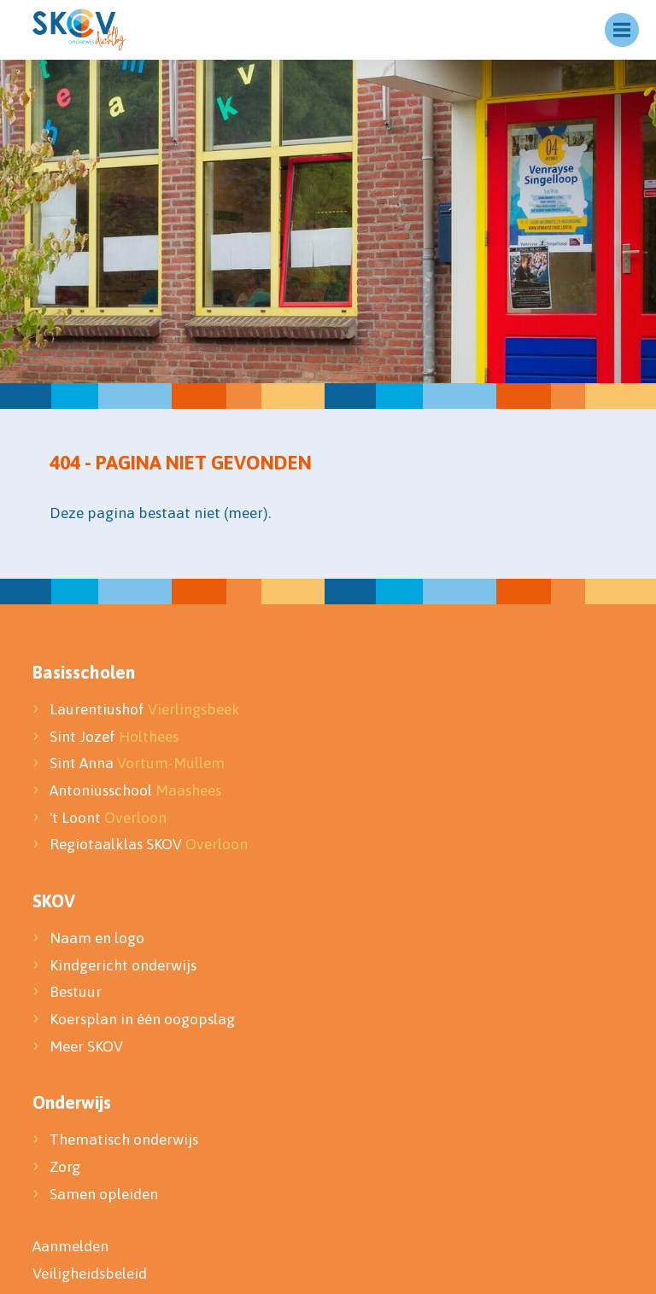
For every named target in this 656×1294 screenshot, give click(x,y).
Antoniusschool (135, 790)
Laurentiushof (145, 709)
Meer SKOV (86, 1046)
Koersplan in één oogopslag (142, 1019)
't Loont (108, 817)
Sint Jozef (114, 736)
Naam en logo (97, 938)
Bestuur (77, 991)
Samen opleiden (104, 1194)
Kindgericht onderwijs (123, 965)
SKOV (53, 900)
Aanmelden (70, 1246)
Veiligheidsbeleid (89, 1273)
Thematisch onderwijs (124, 1139)
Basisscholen (83, 672)
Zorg (65, 1166)
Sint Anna (137, 763)
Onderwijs (71, 1102)
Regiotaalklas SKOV (149, 844)
